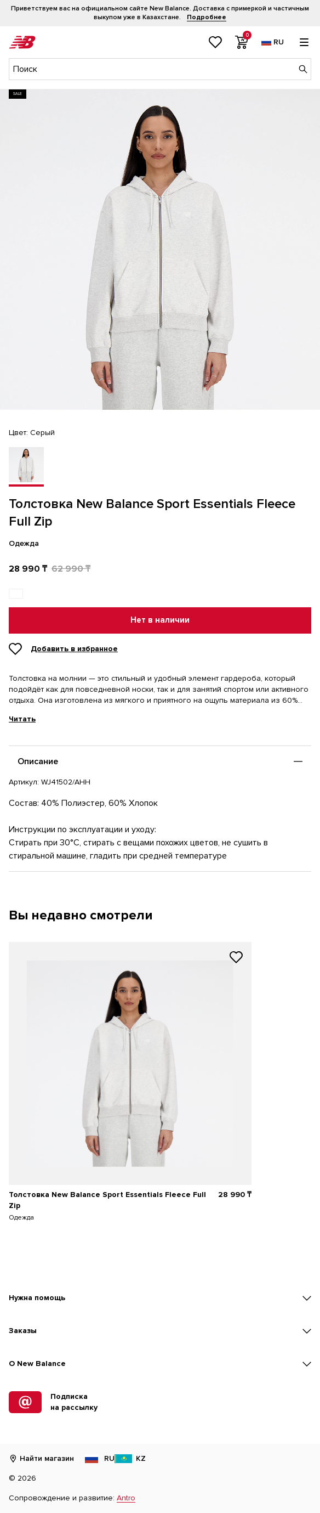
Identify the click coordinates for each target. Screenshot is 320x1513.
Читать (22, 719)
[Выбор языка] (272, 42)
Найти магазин (41, 1458)
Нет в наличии (160, 620)
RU (99, 1458)
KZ (130, 1458)
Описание (38, 761)
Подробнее (206, 17)
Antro (126, 1498)
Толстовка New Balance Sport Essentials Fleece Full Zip (107, 1200)
